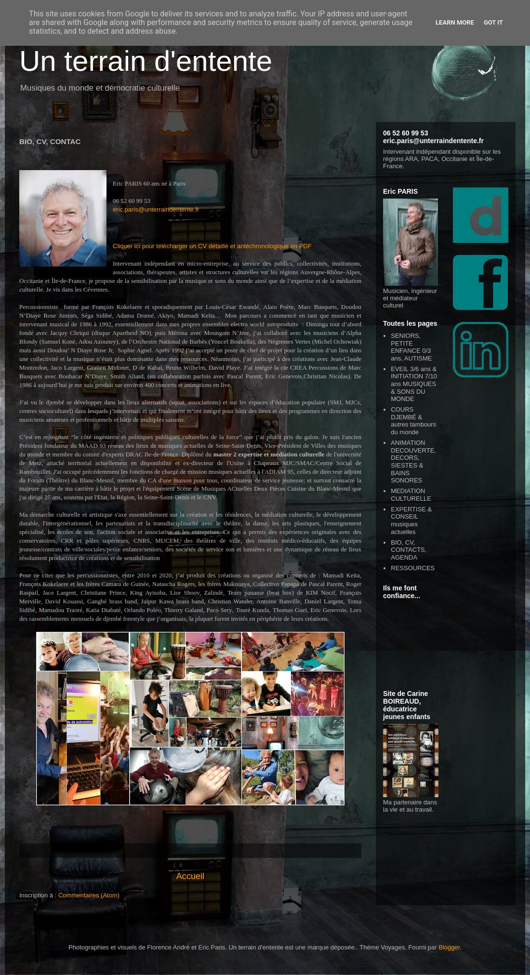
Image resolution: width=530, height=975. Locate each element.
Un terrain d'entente (145, 61)
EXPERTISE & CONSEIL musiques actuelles (411, 520)
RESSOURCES (413, 568)
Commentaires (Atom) (88, 895)
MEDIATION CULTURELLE (411, 494)
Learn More (455, 22)
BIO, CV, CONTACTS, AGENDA (408, 550)
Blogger (449, 947)
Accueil (190, 876)
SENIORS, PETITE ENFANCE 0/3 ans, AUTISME (411, 347)
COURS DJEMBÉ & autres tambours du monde (413, 421)
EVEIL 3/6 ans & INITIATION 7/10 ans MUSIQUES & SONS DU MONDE (414, 383)
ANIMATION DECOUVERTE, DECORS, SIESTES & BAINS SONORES (413, 461)
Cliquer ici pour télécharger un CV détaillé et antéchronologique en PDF (212, 246)
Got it (493, 22)
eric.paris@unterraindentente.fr (156, 209)
